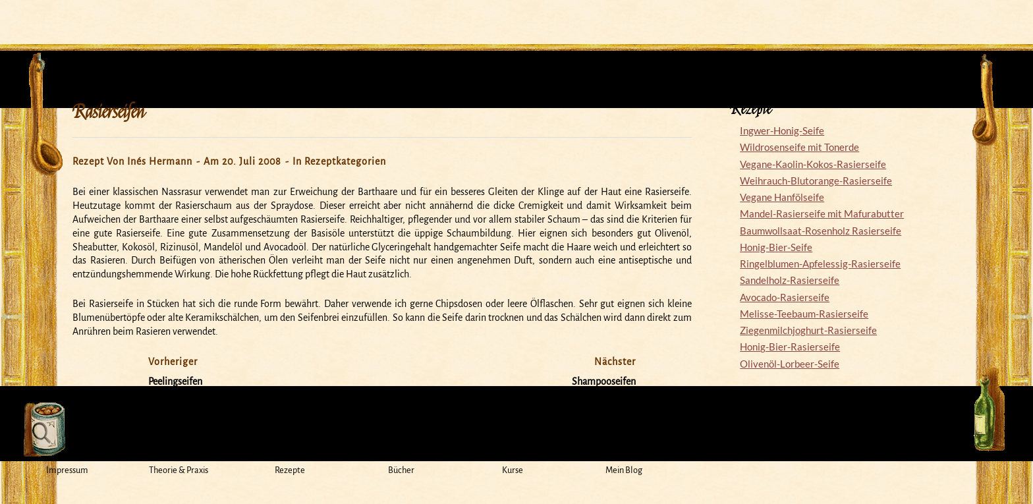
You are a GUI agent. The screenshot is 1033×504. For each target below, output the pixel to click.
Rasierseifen (108, 112)
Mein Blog (623, 470)
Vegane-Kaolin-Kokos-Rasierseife (813, 164)
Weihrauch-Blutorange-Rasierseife (816, 180)
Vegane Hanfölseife (782, 197)
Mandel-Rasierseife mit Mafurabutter (822, 213)
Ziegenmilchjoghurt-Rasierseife (808, 330)
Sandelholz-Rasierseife (789, 280)
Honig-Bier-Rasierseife (790, 346)
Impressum (67, 470)
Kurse (512, 470)
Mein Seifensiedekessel (516, 16)
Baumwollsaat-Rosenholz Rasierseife (820, 231)
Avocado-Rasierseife (784, 297)
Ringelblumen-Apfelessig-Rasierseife (820, 263)
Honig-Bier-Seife (776, 247)
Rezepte (290, 470)
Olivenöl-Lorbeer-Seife (789, 364)
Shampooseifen (604, 381)
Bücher (401, 470)
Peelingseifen (175, 381)
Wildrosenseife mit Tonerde (799, 147)
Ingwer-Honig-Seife (782, 130)
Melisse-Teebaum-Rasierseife (804, 314)
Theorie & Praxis (178, 470)
